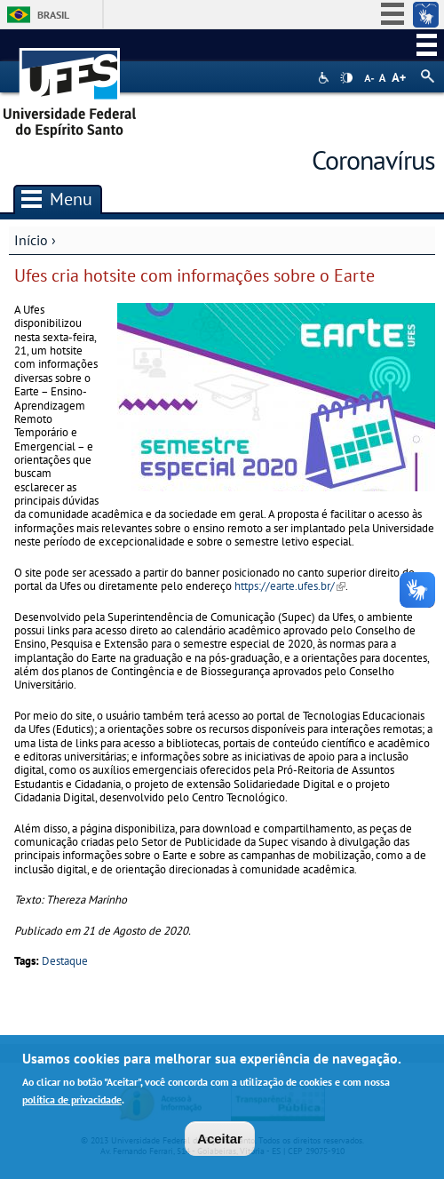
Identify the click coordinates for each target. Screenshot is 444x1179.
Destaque (65, 960)
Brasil (53, 14)
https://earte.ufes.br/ (289, 585)
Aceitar (219, 1142)
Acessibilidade (325, 78)
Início (31, 240)
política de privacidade (72, 1103)
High (346, 78)
